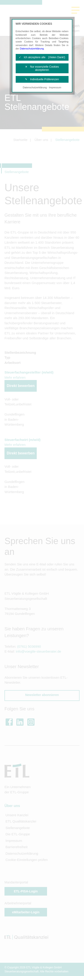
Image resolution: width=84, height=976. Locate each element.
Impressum (55, 87)
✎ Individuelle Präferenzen (42, 79)
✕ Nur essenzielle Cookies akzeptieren (42, 68)
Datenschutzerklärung (32, 48)
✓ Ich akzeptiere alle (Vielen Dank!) (42, 57)
